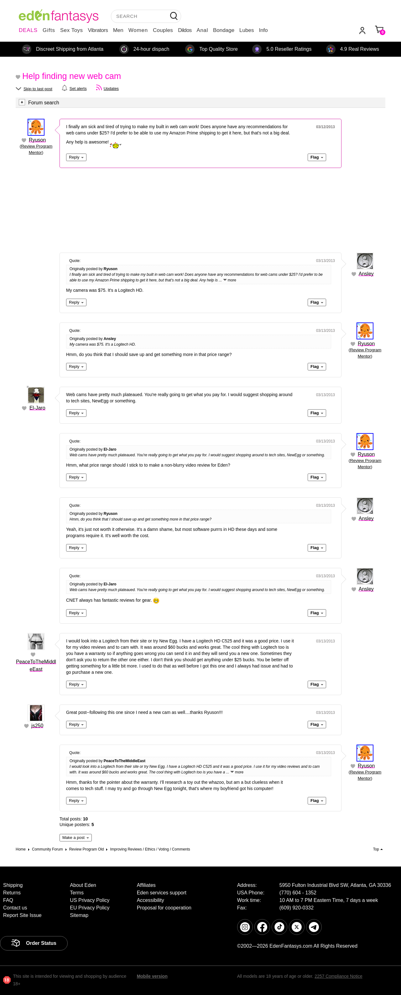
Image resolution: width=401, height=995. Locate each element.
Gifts (49, 30)
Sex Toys (71, 30)
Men (118, 30)
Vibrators (98, 30)
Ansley (366, 273)
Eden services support (161, 892)
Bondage (223, 30)
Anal (202, 30)
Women (138, 30)
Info (263, 30)
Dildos (184, 30)
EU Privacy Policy (89, 907)
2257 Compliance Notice (338, 976)
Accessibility (150, 900)
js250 (37, 725)
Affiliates (146, 885)
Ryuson (37, 140)
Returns (12, 892)
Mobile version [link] (152, 976)
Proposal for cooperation (164, 907)
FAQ (8, 900)
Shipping (13, 885)
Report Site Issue (22, 915)
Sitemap (79, 915)
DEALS (28, 30)
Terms (77, 892)
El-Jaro (37, 408)
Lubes (246, 30)
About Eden (83, 885)
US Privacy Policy (89, 900)
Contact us (15, 907)
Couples (163, 30)
